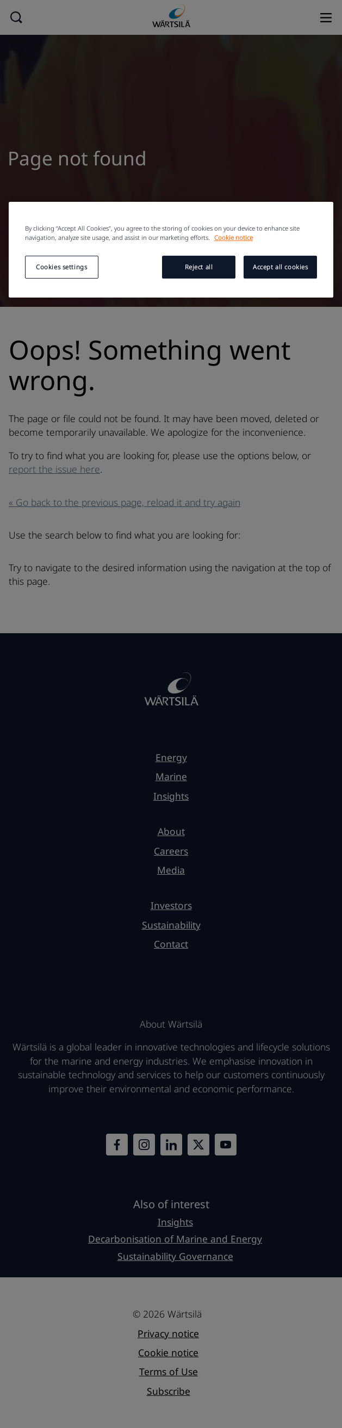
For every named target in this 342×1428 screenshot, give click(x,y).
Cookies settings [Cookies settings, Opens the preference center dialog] (61, 267)
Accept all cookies (280, 267)
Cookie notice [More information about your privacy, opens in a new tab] (233, 237)
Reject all (199, 267)
